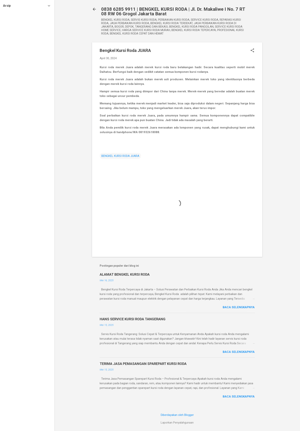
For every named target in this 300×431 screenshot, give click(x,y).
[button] (252, 50)
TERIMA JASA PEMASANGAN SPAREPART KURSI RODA (143, 364)
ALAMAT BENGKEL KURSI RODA (125, 274)
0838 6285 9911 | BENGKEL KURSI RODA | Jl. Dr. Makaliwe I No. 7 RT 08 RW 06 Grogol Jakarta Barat (173, 11)
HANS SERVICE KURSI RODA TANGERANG (132, 319)
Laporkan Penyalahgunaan (177, 422)
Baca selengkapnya (239, 307)
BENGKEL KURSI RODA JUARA (120, 156)
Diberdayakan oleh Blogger (177, 415)
